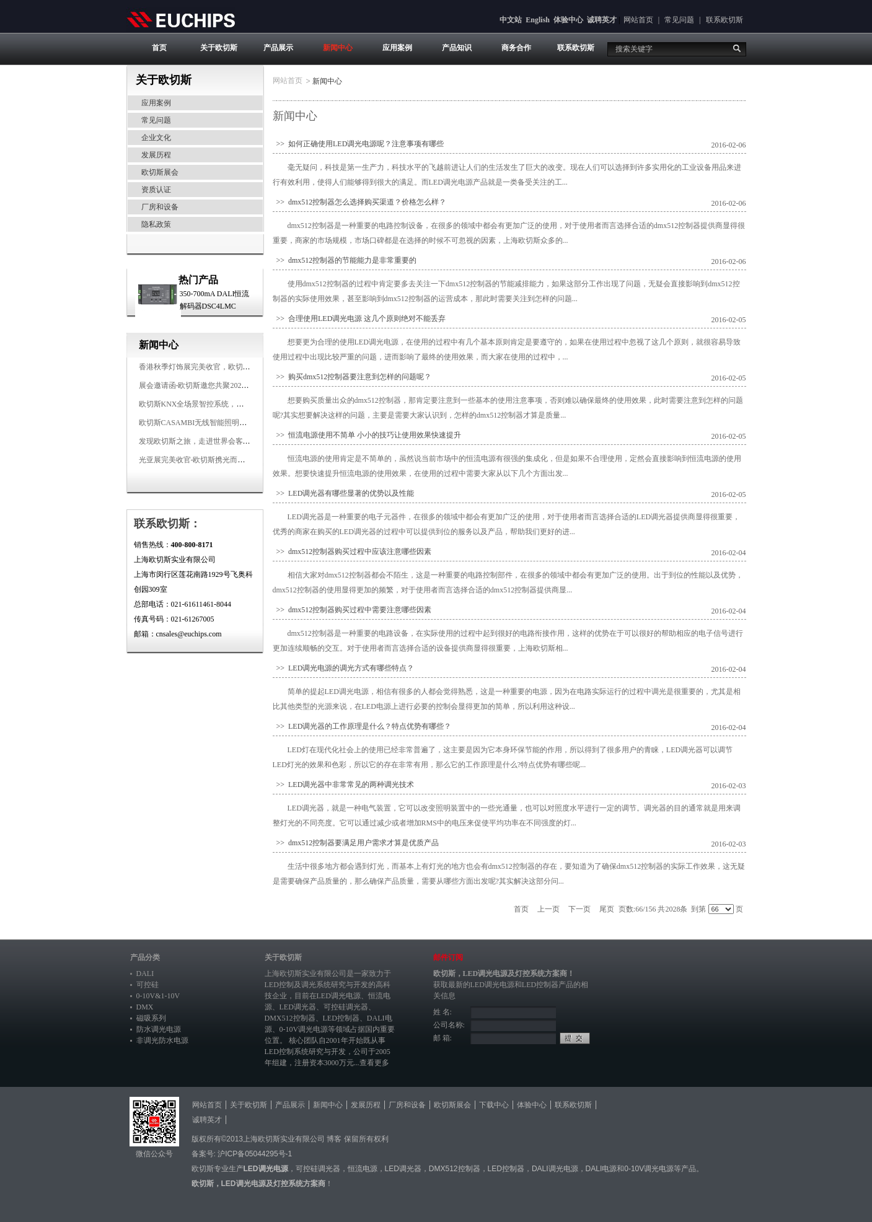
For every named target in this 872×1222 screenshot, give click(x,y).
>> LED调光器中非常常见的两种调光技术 (344, 784)
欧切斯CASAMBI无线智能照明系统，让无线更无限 (223, 422)
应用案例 (397, 47)
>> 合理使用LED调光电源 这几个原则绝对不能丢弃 (359, 318)
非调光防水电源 (162, 1040)
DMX (145, 1007)
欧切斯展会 (159, 172)
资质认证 (156, 189)
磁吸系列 (151, 1018)
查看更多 (374, 1062)
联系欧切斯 (724, 19)
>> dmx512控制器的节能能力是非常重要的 (345, 260)
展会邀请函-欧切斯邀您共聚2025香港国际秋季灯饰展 (225, 385)
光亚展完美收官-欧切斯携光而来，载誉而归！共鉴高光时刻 (237, 459)
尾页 (606, 909)
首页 (159, 47)
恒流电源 (362, 1168)
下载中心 (494, 1105)
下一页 (579, 909)
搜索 (737, 48)
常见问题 (679, 19)
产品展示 (278, 47)
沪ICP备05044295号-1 (255, 1153)
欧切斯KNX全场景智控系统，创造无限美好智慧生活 (225, 404)
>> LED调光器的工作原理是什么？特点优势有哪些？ (362, 726)
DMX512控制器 (290, 1018)
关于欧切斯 (218, 47)
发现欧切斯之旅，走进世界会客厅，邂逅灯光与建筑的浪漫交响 (243, 441)
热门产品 (198, 280)
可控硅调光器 (346, 1007)
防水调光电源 (158, 1029)
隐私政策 (156, 224)
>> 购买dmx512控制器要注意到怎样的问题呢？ (352, 376)
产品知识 (457, 47)
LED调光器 (298, 1007)
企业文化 (156, 137)
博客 (334, 1139)
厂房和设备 (159, 207)
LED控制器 (341, 1018)
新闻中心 (338, 47)
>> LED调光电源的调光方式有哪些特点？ (344, 668)
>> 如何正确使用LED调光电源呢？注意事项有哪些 (358, 143)
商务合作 (516, 47)
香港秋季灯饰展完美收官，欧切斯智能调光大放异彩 (224, 367)
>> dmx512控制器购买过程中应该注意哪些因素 (352, 551)
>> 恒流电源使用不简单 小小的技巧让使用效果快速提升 (367, 435)
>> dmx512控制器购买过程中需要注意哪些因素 (352, 609)
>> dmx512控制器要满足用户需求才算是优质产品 (356, 842)
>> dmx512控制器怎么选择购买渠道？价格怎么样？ (360, 202)
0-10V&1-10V (158, 995)
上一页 (548, 909)
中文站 (511, 19)
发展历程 (156, 155)
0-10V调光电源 (304, 1029)
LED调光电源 (339, 995)
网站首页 (638, 19)
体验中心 (568, 19)
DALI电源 (601, 1168)
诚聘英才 (602, 19)
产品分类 (145, 957)
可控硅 (147, 984)
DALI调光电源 (555, 1168)
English (538, 19)
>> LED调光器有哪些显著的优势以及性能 (344, 493)
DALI (145, 973)
